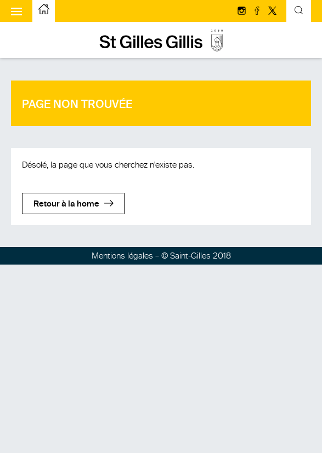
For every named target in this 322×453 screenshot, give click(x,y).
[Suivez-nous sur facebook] (258, 11)
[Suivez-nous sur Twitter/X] (272, 11)
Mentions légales (122, 256)
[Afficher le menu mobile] (16, 11)
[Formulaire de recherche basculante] (298, 11)
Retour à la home (66, 204)
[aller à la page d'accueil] (44, 11)
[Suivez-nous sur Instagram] (242, 11)
